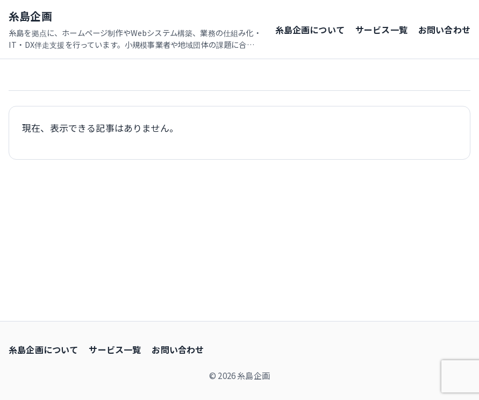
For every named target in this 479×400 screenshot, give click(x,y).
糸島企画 (30, 16)
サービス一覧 (381, 29)
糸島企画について (310, 29)
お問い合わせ (444, 29)
